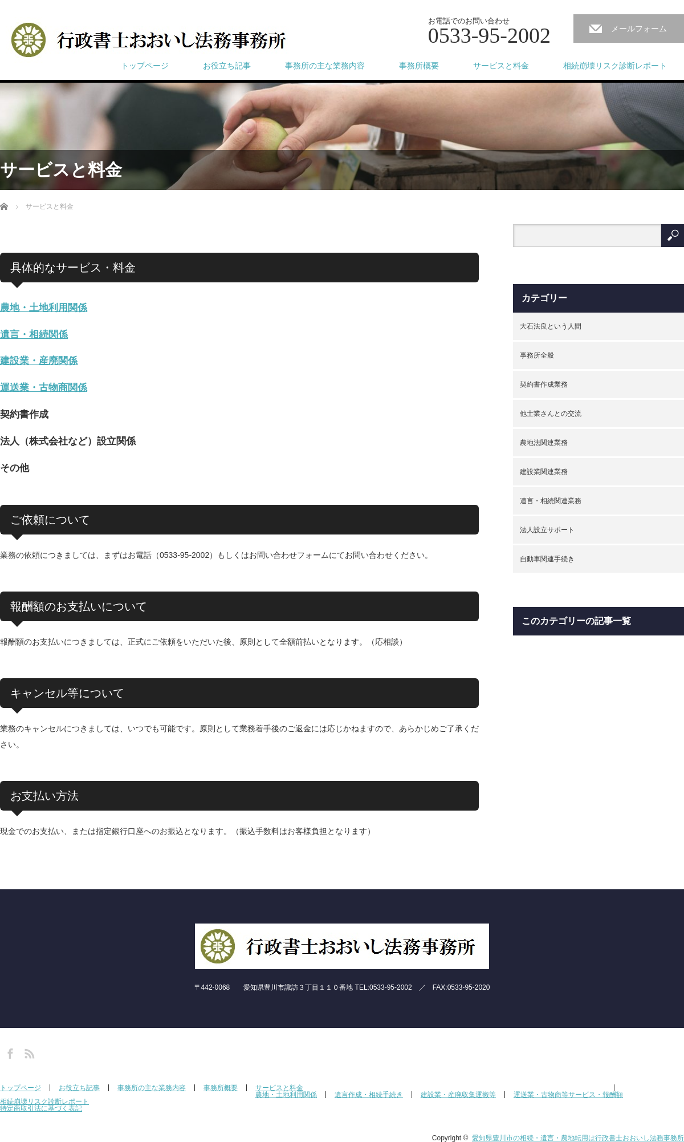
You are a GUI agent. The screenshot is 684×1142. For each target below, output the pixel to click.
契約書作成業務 (544, 384)
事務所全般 (537, 355)
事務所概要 (419, 65)
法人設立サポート (547, 530)
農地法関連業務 (544, 443)
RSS (27, 1051)
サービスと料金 (501, 65)
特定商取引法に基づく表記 (41, 1108)
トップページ (145, 65)
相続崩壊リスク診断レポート (615, 65)
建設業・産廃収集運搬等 (458, 1094)
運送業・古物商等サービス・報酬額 (568, 1094)
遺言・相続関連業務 (550, 501)
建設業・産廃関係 (39, 360)
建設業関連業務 (544, 472)
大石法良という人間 (550, 326)
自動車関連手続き (547, 559)
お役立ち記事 (227, 65)
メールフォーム (639, 28)
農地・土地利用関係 (43, 307)
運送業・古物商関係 (43, 387)
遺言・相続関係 (34, 334)
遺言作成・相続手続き (369, 1094)
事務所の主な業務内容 (325, 65)
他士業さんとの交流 (550, 414)
